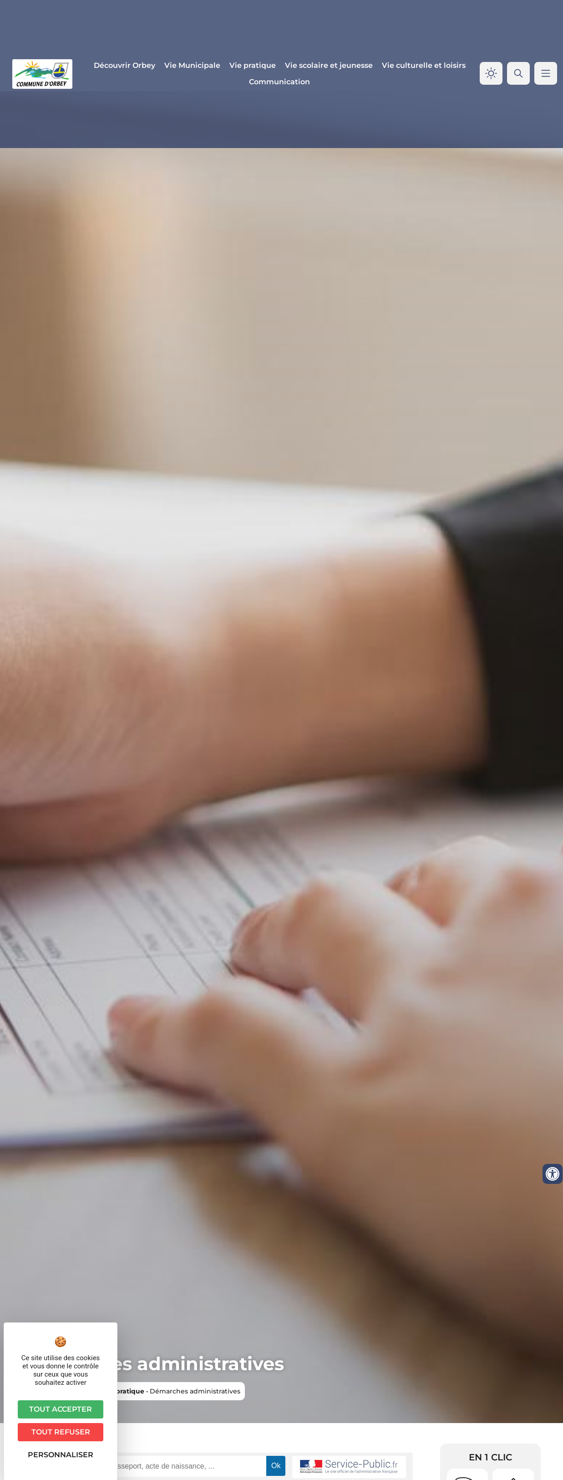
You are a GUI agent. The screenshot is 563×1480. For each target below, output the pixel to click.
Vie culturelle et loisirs (424, 65)
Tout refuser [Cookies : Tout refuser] (60, 1432)
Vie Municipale (192, 65)
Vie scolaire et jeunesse (329, 65)
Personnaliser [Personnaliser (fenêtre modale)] (60, 1454)
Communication (279, 81)
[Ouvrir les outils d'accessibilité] (553, 1174)
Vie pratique (252, 65)
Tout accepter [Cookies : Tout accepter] (60, 1409)
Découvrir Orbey (124, 65)
